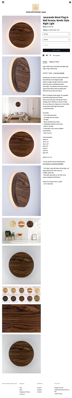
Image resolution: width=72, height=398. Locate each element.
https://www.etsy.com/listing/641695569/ (53, 164)
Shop (21, 387)
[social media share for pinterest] (50, 55)
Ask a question (56, 55)
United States (52, 30)
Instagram (39, 390)
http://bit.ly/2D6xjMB (59, 73)
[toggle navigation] (3, 2)
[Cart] (70, 2)
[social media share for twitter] (47, 55)
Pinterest (39, 387)
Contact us (22, 394)
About (21, 390)
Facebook (39, 392)
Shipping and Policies (25, 392)
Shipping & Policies (54, 62)
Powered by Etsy (58, 393)
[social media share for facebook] (43, 55)
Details (45, 62)
